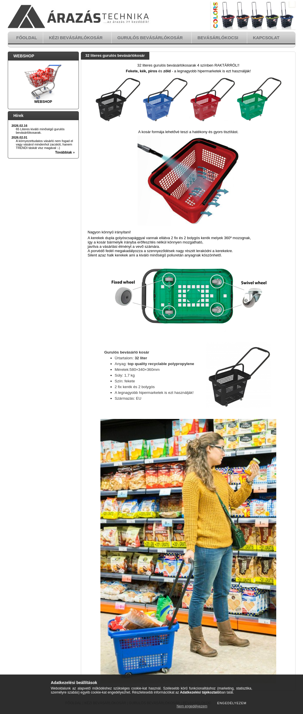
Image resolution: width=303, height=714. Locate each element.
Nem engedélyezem (192, 706)
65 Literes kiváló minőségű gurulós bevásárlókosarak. (40, 130)
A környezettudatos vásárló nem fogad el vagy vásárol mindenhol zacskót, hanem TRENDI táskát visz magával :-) (44, 144)
